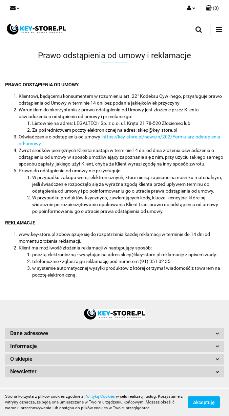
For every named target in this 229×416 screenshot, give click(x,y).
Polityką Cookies (99, 396)
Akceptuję (204, 402)
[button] (212, 8)
